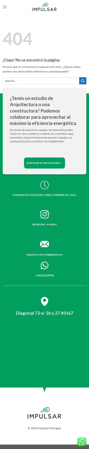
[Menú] (5, 7)
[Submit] (82, 80)
